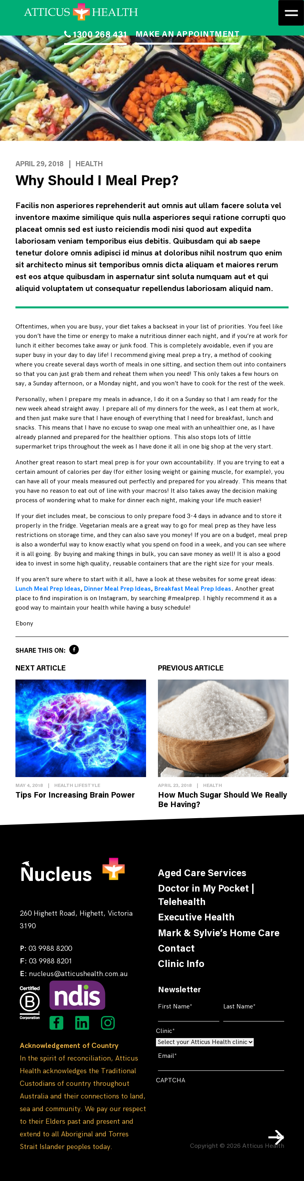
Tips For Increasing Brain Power (75, 796)
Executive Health (196, 918)
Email (179, 1056)
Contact (176, 949)
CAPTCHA (170, 1080)
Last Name (251, 1006)
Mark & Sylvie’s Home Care (218, 934)
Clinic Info (181, 964)
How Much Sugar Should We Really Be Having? (222, 800)
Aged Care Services (202, 874)
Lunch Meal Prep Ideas (47, 589)
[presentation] (216, 1102)
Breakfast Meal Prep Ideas (192, 589)
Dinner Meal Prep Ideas (117, 589)
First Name (187, 1006)
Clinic (177, 1031)
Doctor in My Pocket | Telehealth (206, 895)
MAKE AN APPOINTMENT (187, 35)
